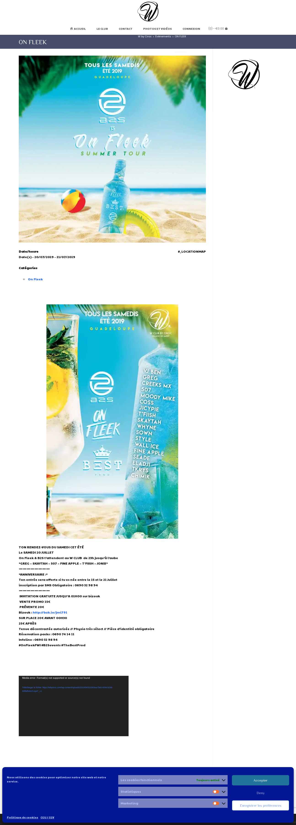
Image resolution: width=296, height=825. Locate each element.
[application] (74, 706)
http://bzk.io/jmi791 (50, 612)
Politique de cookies (22, 817)
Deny (261, 793)
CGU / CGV (47, 817)
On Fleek (35, 279)
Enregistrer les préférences (260, 805)
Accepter (260, 780)
